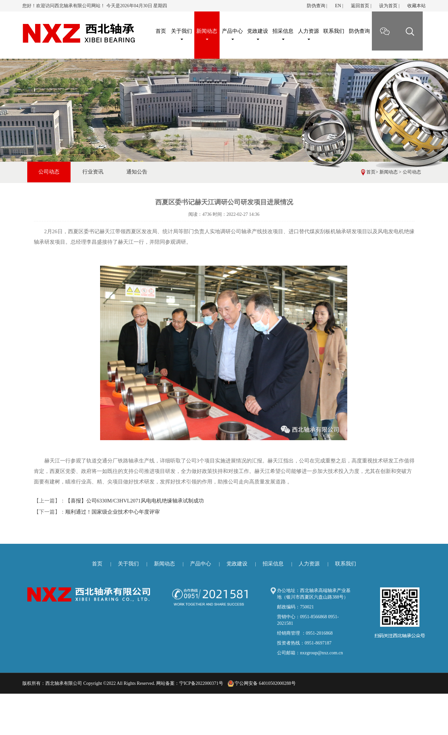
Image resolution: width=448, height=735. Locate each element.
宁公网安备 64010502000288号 (262, 683)
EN (338, 5)
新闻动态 (206, 34)
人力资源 (308, 34)
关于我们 (181, 34)
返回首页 (360, 5)
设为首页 (388, 5)
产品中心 (232, 34)
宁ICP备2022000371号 (201, 683)
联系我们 (333, 31)
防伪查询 (316, 5)
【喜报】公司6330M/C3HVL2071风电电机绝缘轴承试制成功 (134, 500)
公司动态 (412, 172)
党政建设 (257, 34)
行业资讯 (92, 171)
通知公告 (136, 171)
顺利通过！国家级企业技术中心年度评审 (112, 512)
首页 (370, 172)
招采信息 (282, 34)
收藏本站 (416, 5)
